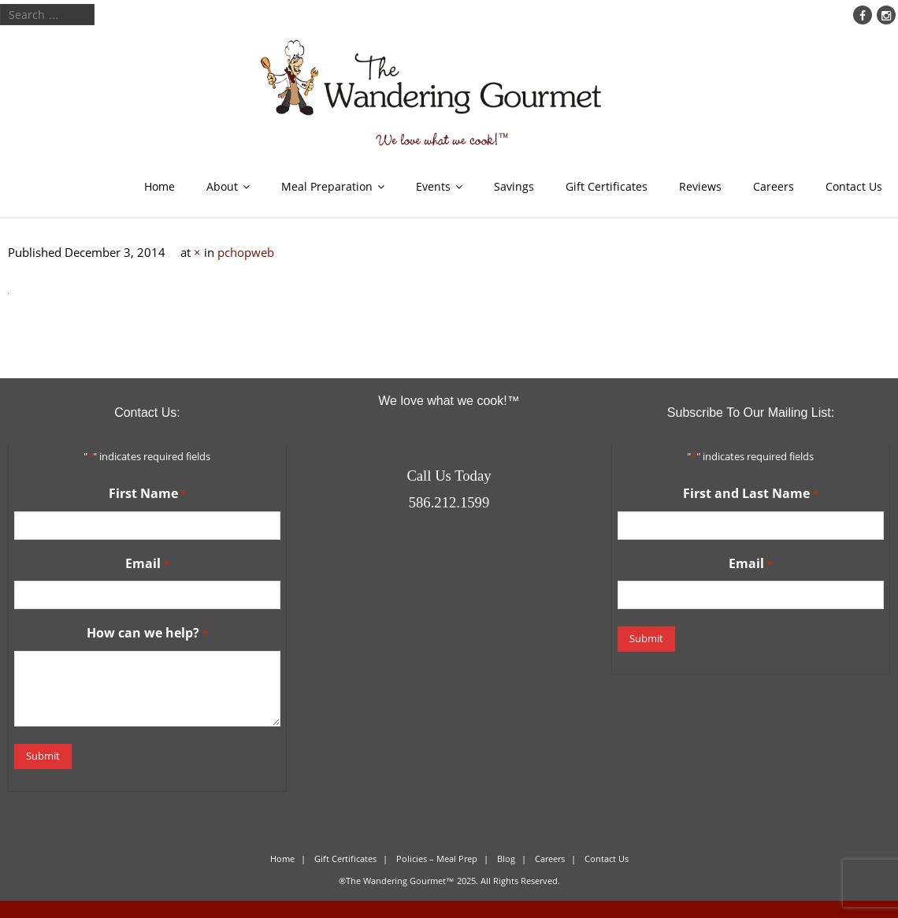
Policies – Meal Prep (436, 858)
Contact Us (854, 186)
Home (159, 186)
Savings (514, 186)
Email (147, 564)
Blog (506, 858)
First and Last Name (750, 494)
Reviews (700, 186)
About (222, 186)
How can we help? (147, 633)
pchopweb (245, 252)
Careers (773, 186)
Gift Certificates (607, 186)
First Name (147, 494)
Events (433, 186)
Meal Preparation (327, 186)
